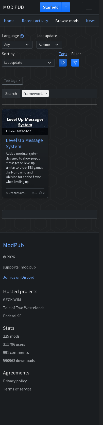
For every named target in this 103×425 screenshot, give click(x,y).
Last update (47, 35)
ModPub (13, 245)
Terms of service (17, 388)
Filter (76, 53)
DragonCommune (19, 193)
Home (9, 20)
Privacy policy (15, 380)
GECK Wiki (12, 299)
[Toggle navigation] (89, 7)
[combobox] (58, 93)
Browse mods (67, 20)
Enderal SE (12, 315)
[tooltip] (22, 35)
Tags (63, 53)
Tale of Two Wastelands (23, 307)
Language (13, 35)
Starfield (50, 7)
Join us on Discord (18, 277)
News (90, 20)
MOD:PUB (13, 7)
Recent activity (35, 20)
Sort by (8, 53)
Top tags (11, 80)
